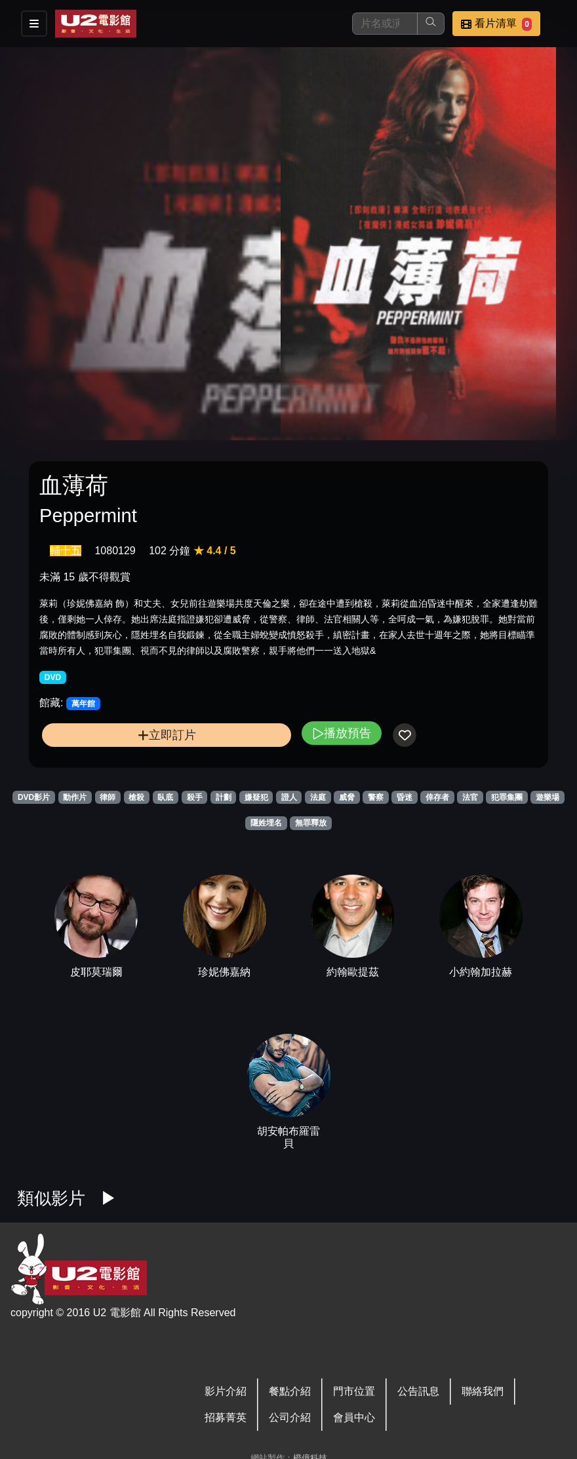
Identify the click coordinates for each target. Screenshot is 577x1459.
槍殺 (136, 797)
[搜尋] (385, 23)
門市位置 (354, 1391)
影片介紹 (226, 1391)
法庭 (318, 797)
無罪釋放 (311, 822)
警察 (376, 797)
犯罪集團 (507, 797)
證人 (289, 797)
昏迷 (404, 797)
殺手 (195, 797)
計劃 (223, 797)
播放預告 (341, 733)
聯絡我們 (483, 1391)
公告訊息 (418, 1391)
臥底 (165, 797)
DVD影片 (34, 797)
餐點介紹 (290, 1391)
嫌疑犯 (256, 797)
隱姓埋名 (266, 822)
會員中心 (354, 1417)
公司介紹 (290, 1417)
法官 (470, 797)
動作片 (75, 797)
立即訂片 (167, 735)
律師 (107, 797)
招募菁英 (226, 1417)
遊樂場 (547, 797)
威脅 (347, 797)
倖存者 (437, 797)
